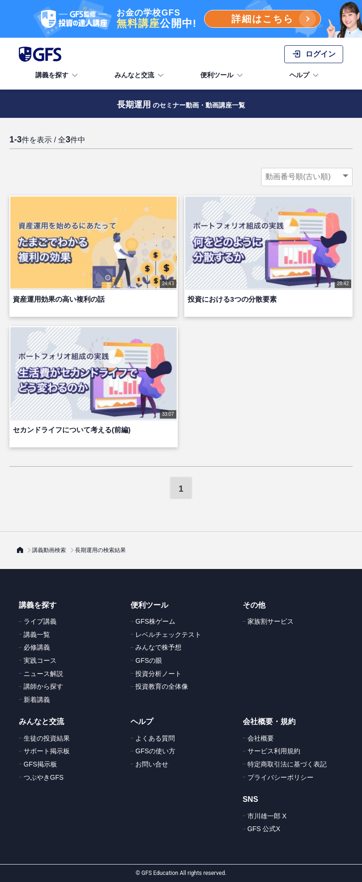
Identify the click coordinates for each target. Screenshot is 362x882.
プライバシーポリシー (280, 777)
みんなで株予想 (158, 647)
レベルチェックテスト (168, 634)
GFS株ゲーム (155, 621)
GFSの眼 (148, 660)
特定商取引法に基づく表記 (287, 764)
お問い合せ (151, 764)
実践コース (40, 660)
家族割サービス (270, 621)
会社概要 (260, 738)
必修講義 (37, 647)
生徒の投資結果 (47, 738)
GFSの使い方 (155, 751)
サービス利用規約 (273, 751)
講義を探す (57, 75)
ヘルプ (305, 75)
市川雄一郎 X (267, 816)
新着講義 (37, 699)
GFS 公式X (263, 829)
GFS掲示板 (40, 764)
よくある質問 (155, 738)
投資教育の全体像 (161, 686)
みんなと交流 (140, 75)
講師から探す (43, 686)
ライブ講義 (40, 621)
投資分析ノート (158, 673)
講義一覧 (37, 634)
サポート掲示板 (47, 751)
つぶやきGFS (44, 777)
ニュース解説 (43, 673)
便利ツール (222, 75)
